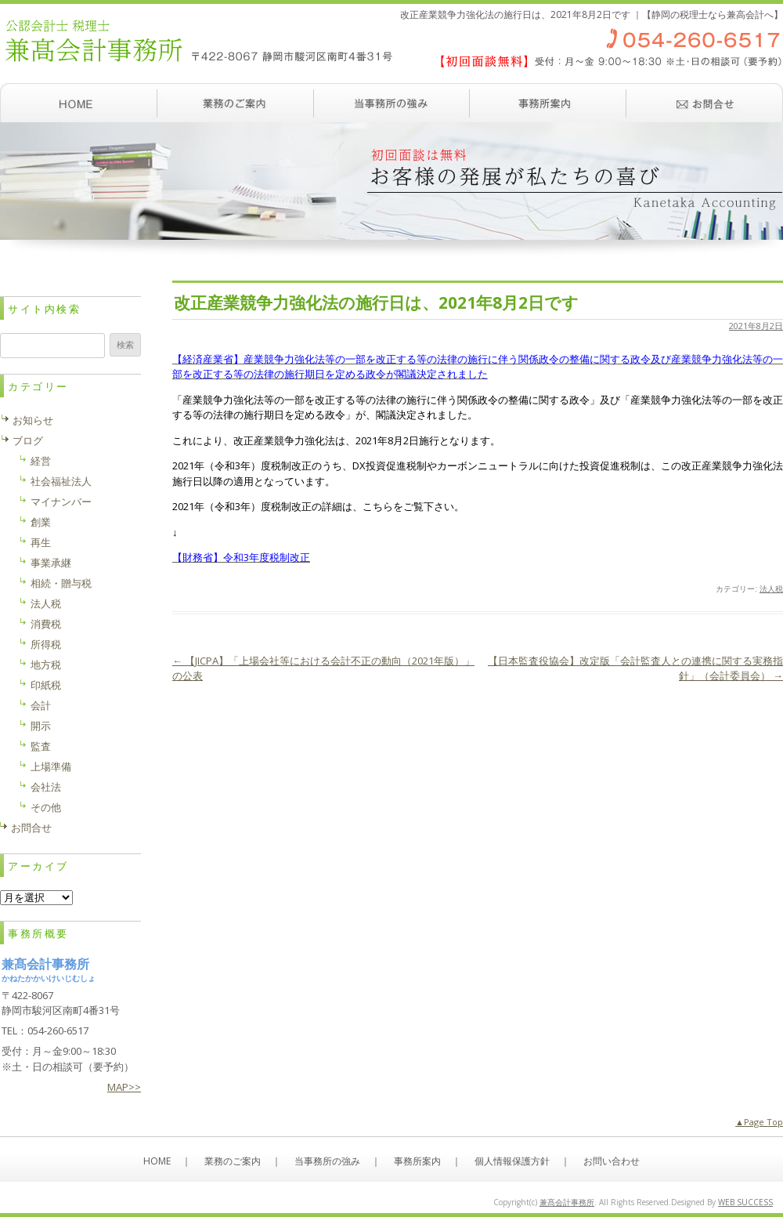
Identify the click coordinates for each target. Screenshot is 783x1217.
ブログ (28, 440)
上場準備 (51, 766)
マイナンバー (61, 501)
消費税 (46, 624)
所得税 (46, 644)
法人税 (771, 588)
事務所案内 (548, 102)
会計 (41, 705)
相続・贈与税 (61, 583)
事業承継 (51, 563)
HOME (157, 1161)
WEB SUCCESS (745, 1202)
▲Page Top (759, 1122)
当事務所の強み (391, 102)
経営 (41, 461)
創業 (41, 522)
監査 (41, 746)
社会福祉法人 (61, 481)
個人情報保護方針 (512, 1161)
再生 (41, 542)
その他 (46, 807)
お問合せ (31, 827)
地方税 (46, 664)
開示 (41, 726)
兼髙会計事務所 (566, 1202)
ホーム (78, 102)
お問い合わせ (704, 102)
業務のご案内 (235, 102)
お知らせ (33, 420)
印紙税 (46, 685)
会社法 (46, 787)
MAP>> (124, 1087)
